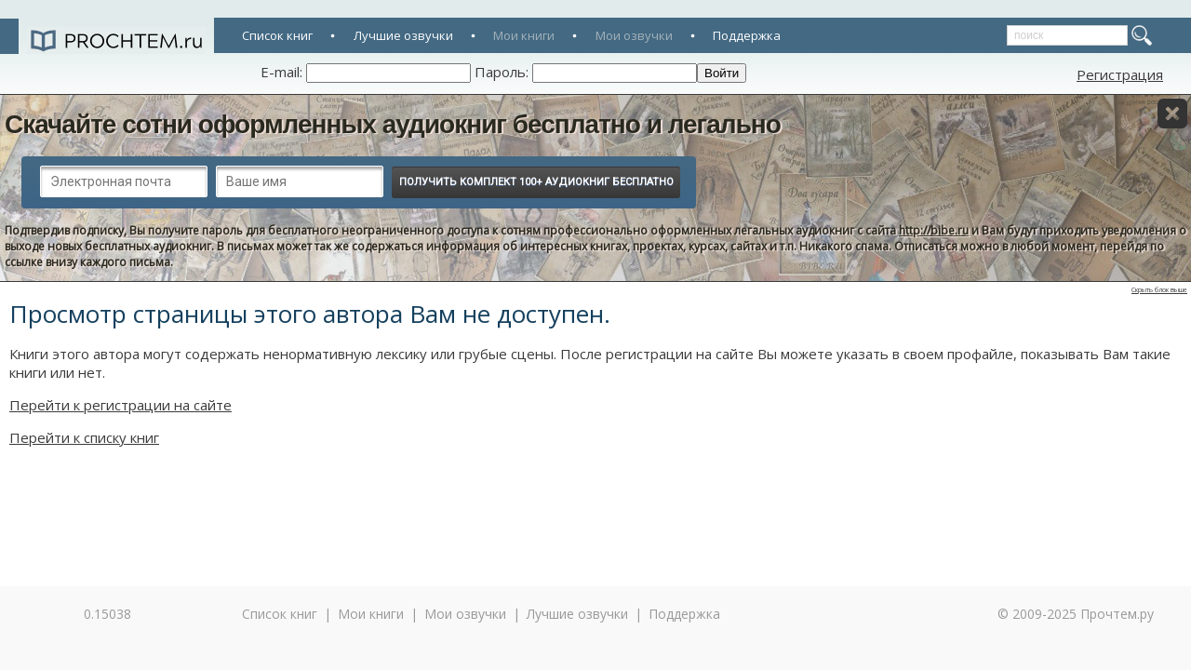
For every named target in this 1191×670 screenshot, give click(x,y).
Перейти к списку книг (84, 437)
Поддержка (747, 35)
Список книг (277, 35)
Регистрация (1120, 74)
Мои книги (524, 35)
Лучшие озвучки (403, 35)
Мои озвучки (634, 35)
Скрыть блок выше (1159, 290)
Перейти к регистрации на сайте (120, 404)
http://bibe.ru (934, 230)
